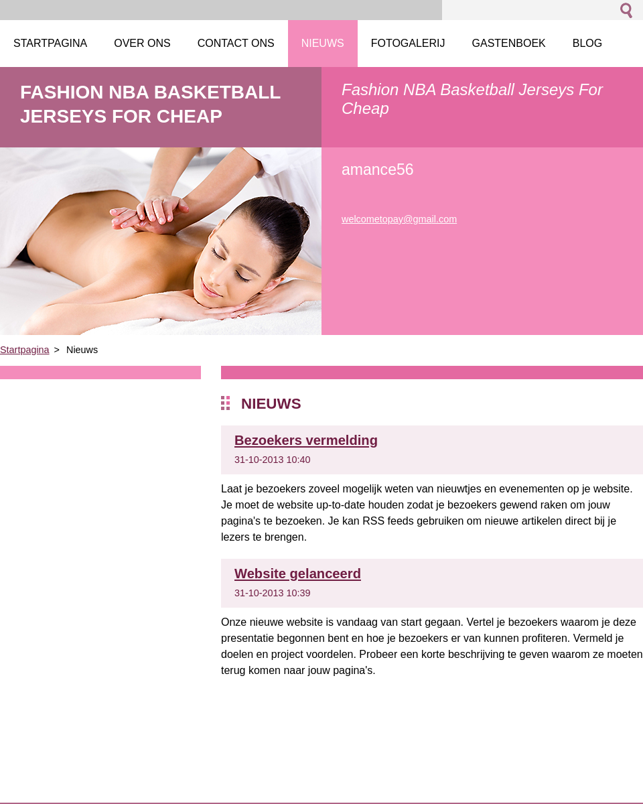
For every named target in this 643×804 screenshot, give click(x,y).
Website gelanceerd (297, 573)
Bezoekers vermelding (306, 440)
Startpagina (25, 349)
